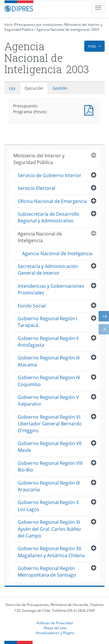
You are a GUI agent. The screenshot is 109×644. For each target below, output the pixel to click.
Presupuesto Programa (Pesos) (90, 109)
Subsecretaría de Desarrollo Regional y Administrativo (48, 217)
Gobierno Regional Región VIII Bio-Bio (50, 466)
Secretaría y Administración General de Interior (48, 269)
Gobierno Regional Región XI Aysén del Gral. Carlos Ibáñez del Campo (49, 529)
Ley (12, 88)
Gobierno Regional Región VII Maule (49, 446)
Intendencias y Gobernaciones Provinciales (51, 289)
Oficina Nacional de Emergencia (52, 201)
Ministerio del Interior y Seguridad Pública (39, 159)
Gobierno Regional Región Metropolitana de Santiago (47, 571)
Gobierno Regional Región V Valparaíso (48, 400)
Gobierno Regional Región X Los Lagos (48, 505)
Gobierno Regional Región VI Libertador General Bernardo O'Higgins (50, 424)
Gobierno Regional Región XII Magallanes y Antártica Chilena (51, 551)
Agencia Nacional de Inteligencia (62, 29)
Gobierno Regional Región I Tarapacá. (47, 321)
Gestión (60, 88)
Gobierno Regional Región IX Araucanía (49, 486)
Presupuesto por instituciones (39, 24)
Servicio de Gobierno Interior (49, 175)
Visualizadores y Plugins (55, 632)
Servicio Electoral (36, 188)
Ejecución (34, 88)
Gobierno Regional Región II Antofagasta (48, 341)
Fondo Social (32, 306)
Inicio (8, 24)
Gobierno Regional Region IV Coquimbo (49, 380)
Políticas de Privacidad (55, 622)
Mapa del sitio (55, 627)
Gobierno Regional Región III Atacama (49, 361)
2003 (95, 29)
